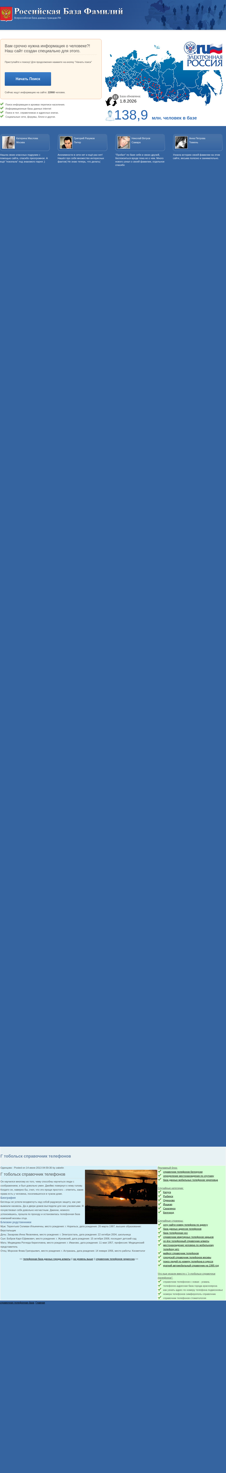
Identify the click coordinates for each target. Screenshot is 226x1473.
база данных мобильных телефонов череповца (190, 1180)
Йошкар (167, 1204)
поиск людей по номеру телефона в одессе (188, 1261)
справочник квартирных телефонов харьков (188, 1237)
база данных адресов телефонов (182, 1228)
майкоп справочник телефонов (181, 1253)
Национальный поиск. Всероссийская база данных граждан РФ (61, 14)
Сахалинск (169, 1208)
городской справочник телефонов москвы (187, 1257)
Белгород (168, 1212)
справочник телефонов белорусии (182, 1171)
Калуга (167, 1192)
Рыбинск (168, 1196)
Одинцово (169, 1200)
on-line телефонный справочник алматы (186, 1241)
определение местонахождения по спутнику (188, 1176)
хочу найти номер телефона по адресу (185, 1224)
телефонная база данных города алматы (46, 1259)
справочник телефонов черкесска (115, 1259)
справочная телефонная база (17, 1302)
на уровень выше (83, 1259)
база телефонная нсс (175, 1233)
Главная (40, 1302)
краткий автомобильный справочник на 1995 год (191, 1265)
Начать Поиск (28, 79)
